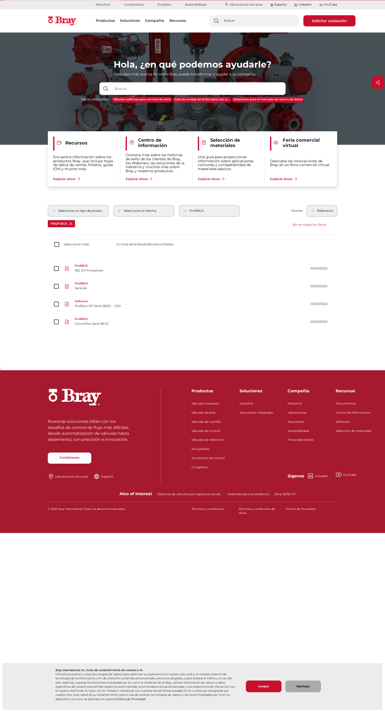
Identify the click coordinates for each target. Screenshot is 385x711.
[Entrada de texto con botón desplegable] (199, 88)
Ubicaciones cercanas (243, 4)
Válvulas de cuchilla (206, 422)
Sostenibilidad (195, 4)
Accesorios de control (208, 458)
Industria (246, 403)
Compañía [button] (154, 20)
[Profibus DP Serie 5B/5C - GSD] (192, 304)
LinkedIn (303, 5)
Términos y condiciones (207, 509)
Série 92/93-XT (285, 494)
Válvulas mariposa (205, 403)
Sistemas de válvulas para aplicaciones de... (190, 494)
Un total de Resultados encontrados (145, 244)
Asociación (296, 422)
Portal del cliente (300, 440)
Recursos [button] (177, 20)
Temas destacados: (95, 99)
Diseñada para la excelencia (248, 494)
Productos (202, 391)
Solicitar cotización (329, 21)
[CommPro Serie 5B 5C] (192, 322)
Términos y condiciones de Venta (257, 511)
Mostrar (297, 211)
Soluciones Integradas (256, 412)
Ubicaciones (297, 412)
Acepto (263, 686)
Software (342, 422)
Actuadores (200, 449)
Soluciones (251, 391)
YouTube (328, 5)
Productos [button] (105, 20)
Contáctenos (134, 4)
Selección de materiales (354, 431)
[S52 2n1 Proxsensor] (192, 269)
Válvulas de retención (207, 440)
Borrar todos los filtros (310, 225)
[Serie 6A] (192, 286)
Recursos (345, 391)
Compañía (298, 391)
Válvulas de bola (203, 412)
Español (280, 4)
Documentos (346, 403)
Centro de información (353, 412)
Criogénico (199, 467)
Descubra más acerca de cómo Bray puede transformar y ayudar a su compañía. (185, 74)
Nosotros (103, 4)
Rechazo (303, 686)
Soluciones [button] (130, 20)
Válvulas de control (205, 431)
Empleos (164, 4)
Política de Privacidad (130, 699)
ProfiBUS (61, 223)
